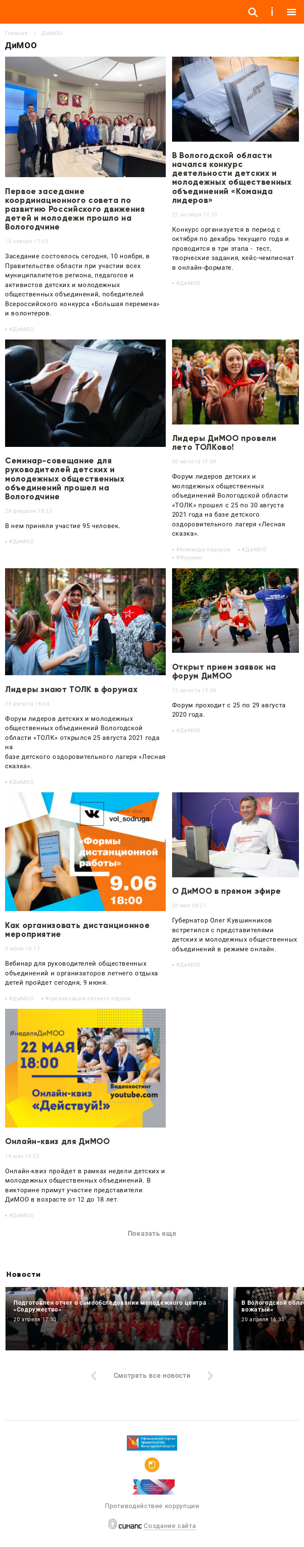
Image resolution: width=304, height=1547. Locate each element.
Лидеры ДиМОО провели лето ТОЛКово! (224, 442)
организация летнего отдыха (90, 998)
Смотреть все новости (152, 1376)
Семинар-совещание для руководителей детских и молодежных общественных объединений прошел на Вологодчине (65, 478)
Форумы (191, 557)
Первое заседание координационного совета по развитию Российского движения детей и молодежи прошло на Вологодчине (75, 209)
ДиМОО (23, 329)
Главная (16, 33)
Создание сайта (170, 1526)
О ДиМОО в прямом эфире (226, 891)
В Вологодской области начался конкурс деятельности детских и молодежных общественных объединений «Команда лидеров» (232, 178)
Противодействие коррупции (152, 1506)
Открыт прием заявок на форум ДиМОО (224, 671)
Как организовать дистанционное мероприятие (77, 929)
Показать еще (152, 1233)
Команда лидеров (205, 549)
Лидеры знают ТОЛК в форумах (71, 689)
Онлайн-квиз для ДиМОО (57, 1141)
